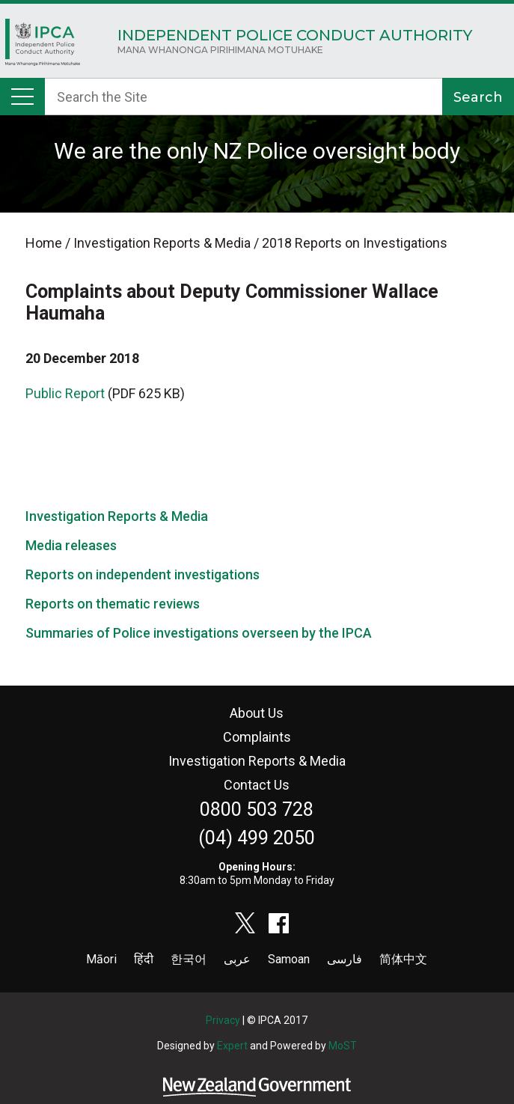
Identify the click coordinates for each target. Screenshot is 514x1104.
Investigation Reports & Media (116, 516)
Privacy (223, 1020)
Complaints (257, 737)
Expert (232, 1046)
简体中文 (403, 959)
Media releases (71, 545)
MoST (342, 1046)
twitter (245, 923)
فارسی (344, 959)
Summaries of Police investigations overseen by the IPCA (198, 633)
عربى (237, 959)
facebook (279, 923)
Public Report (65, 393)
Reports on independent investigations (142, 574)
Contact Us (257, 785)
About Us (257, 713)
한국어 (188, 959)
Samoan (289, 959)
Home (42, 46)
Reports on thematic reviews (112, 604)
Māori (101, 959)
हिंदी (143, 959)
